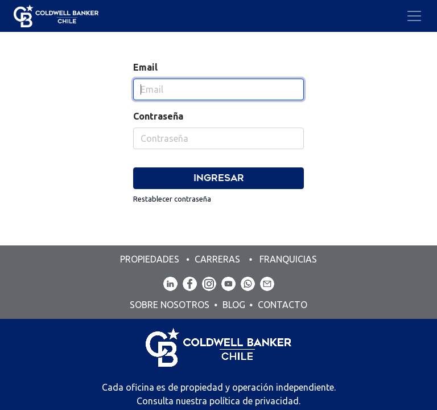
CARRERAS (217, 259)
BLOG (233, 305)
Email (145, 67)
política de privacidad (254, 401)
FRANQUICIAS (288, 259)
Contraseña (158, 116)
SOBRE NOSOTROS (171, 305)
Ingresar (218, 178)
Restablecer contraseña (172, 199)
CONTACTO (282, 305)
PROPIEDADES (151, 259)
